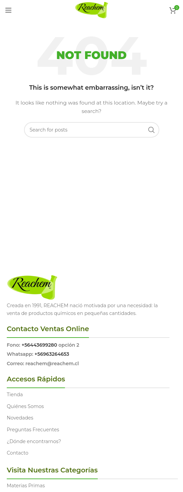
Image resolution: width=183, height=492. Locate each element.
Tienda (15, 395)
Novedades (20, 418)
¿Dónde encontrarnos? (34, 441)
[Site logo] (91, 10)
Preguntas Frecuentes (33, 430)
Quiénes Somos (25, 406)
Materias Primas (26, 486)
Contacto (17, 453)
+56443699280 (39, 345)
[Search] (91, 130)
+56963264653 (52, 354)
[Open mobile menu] (8, 10)
